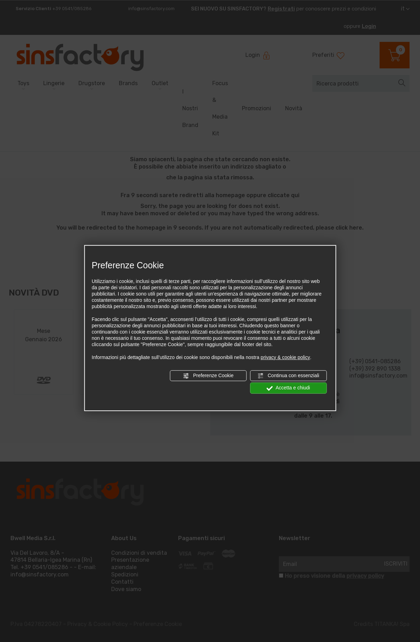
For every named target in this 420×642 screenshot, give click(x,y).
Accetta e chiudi (288, 388)
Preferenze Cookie (208, 376)
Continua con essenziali (288, 376)
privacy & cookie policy (285, 357)
